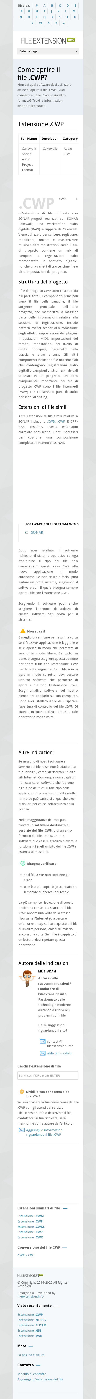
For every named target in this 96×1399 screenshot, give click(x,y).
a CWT (26, 1255)
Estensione (30, 1216)
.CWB (51, 421)
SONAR (37, 532)
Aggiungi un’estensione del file (40, 1379)
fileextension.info (30, 1296)
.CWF (61, 421)
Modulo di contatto (31, 1374)
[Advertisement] (57, 184)
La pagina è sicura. (31, 1355)
